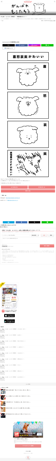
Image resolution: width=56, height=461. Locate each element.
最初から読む (28, 190)
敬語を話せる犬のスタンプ (12, 200)
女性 (44, 235)
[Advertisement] (28, 30)
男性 (51, 235)
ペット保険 (30, 453)
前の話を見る (15, 187)
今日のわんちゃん (26, 453)
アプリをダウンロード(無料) (28, 445)
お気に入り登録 (52, 20)
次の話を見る (41, 187)
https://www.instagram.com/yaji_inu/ (13, 197)
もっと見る (28, 384)
